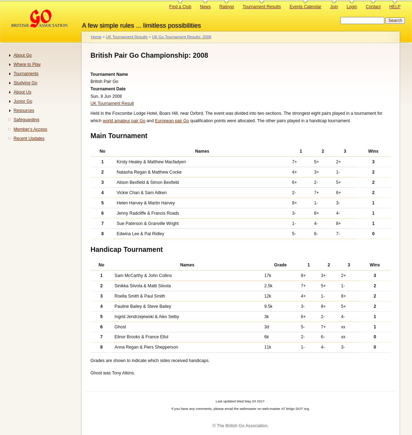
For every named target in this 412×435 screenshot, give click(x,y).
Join (334, 6)
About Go (22, 55)
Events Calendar (306, 6)
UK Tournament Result (112, 103)
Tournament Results (262, 6)
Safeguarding (26, 119)
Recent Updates (28, 138)
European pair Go (172, 120)
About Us (22, 92)
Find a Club (180, 6)
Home (96, 37)
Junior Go (22, 101)
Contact (373, 6)
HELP (395, 6)
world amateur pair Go (124, 120)
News (205, 6)
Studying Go (25, 82)
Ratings (226, 6)
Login (352, 6)
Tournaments (25, 73)
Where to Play (26, 64)
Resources (23, 110)
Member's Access (30, 129)
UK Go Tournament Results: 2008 (181, 37)
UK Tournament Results (127, 37)
